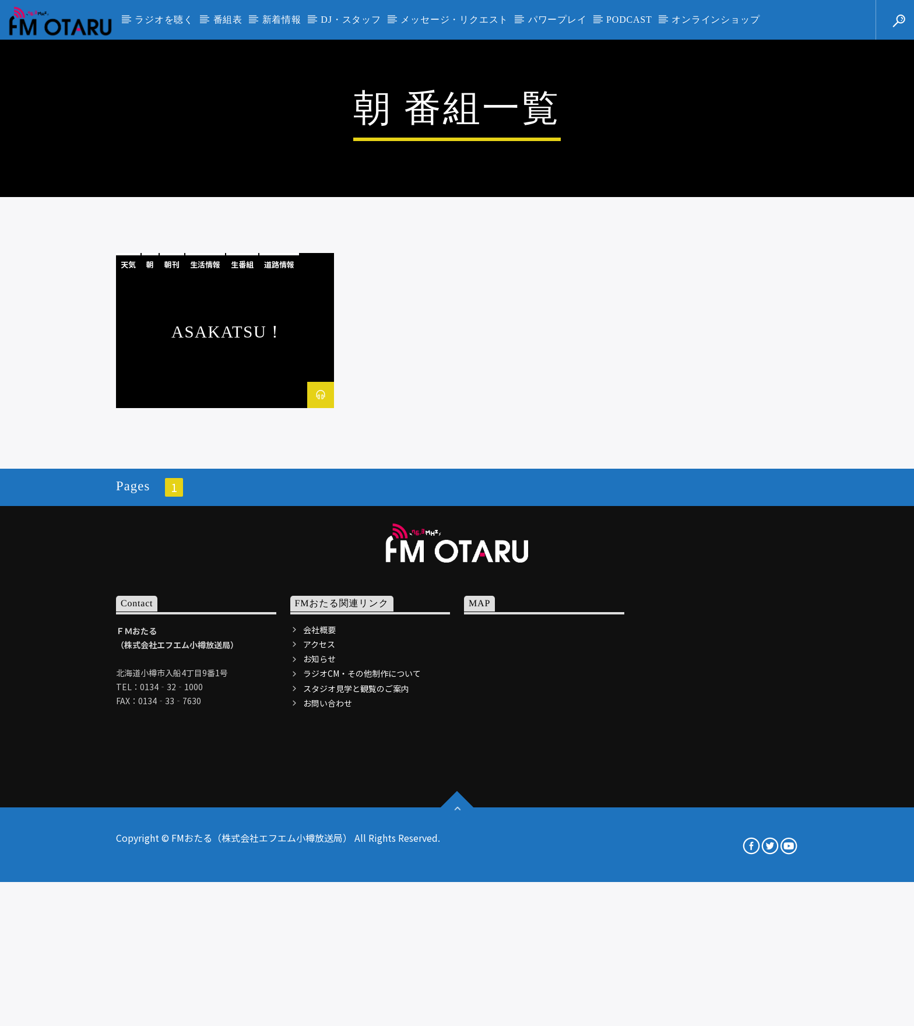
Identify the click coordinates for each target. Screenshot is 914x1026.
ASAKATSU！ (227, 583)
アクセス (319, 896)
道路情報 (279, 516)
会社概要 (319, 881)
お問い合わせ (327, 954)
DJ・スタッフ (351, 19)
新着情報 (281, 19)
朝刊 (172, 516)
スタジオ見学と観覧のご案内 (356, 940)
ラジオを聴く (164, 19)
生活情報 (205, 516)
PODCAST (629, 19)
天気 (128, 516)
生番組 (242, 516)
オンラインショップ (716, 19)
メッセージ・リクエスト (454, 19)
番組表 (227, 19)
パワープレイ (557, 19)
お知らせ (319, 910)
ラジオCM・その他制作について (362, 925)
